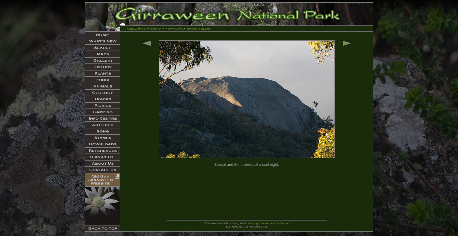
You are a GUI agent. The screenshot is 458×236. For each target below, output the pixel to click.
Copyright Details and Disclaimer (268, 223)
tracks (152, 29)
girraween (134, 29)
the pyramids (172, 29)
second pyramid (198, 29)
